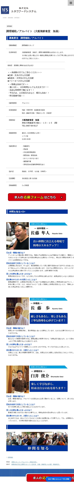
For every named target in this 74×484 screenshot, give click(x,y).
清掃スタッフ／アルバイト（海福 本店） (24, 462)
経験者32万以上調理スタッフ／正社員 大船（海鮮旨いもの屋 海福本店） (35, 464)
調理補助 (10, 457)
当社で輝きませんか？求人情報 (58, 479)
